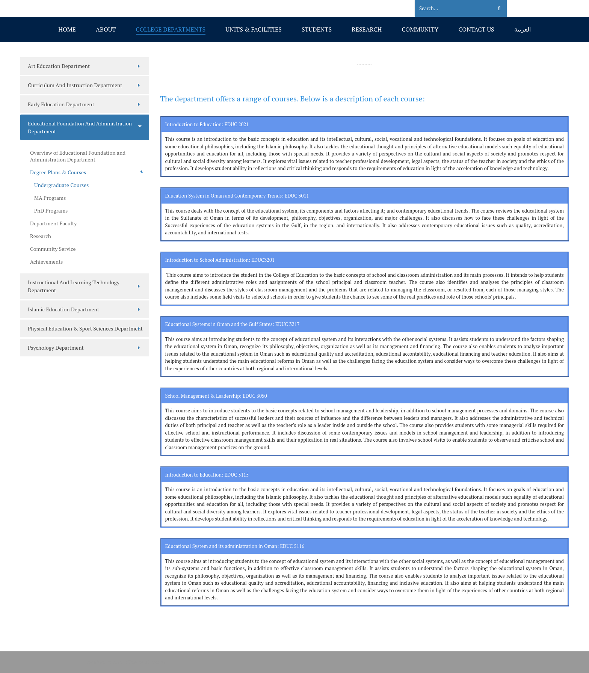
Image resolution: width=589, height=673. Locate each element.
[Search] (449, 8)
